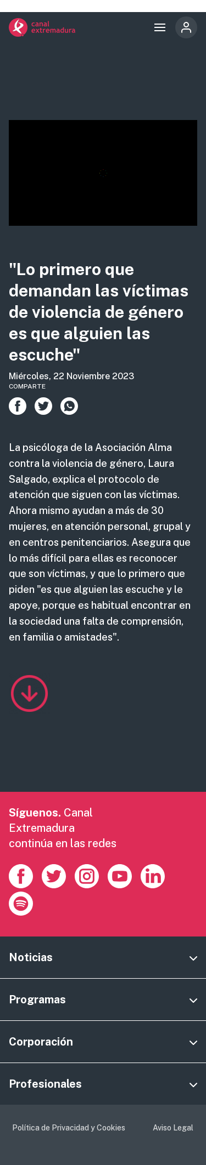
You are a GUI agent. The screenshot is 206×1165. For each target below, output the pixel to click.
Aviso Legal (173, 1127)
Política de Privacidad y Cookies (68, 1127)
